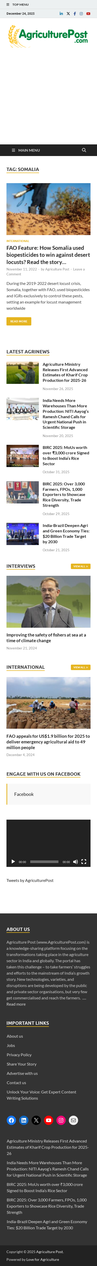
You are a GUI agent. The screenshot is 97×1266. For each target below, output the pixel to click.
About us (15, 1036)
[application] (48, 843)
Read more (16, 1003)
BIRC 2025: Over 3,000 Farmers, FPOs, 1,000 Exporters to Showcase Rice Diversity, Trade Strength (64, 494)
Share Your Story (21, 1063)
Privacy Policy (19, 1054)
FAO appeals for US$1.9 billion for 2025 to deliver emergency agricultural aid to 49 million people (48, 741)
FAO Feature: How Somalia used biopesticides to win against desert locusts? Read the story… (48, 254)
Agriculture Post (57, 269)
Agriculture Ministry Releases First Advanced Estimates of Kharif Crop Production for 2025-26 (65, 372)
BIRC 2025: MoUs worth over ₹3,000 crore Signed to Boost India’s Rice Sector (66, 455)
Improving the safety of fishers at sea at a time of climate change (46, 637)
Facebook (24, 794)
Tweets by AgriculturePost (30, 880)
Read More (16, 320)
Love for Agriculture (42, 1259)
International (17, 241)
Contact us (16, 1082)
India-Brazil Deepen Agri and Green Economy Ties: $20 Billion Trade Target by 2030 (66, 533)
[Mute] (75, 861)
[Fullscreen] (83, 861)
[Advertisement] (48, 103)
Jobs (11, 1045)
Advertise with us (22, 1073)
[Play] (13, 861)
